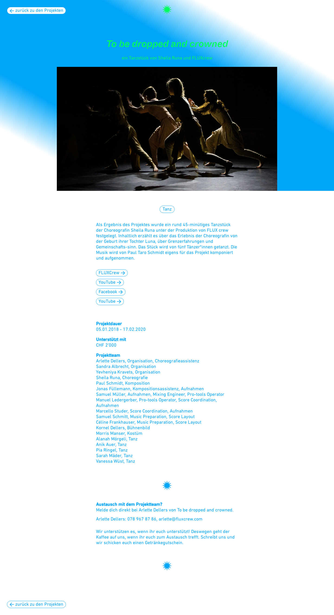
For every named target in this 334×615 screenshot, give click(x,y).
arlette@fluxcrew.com (180, 519)
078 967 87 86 (141, 519)
